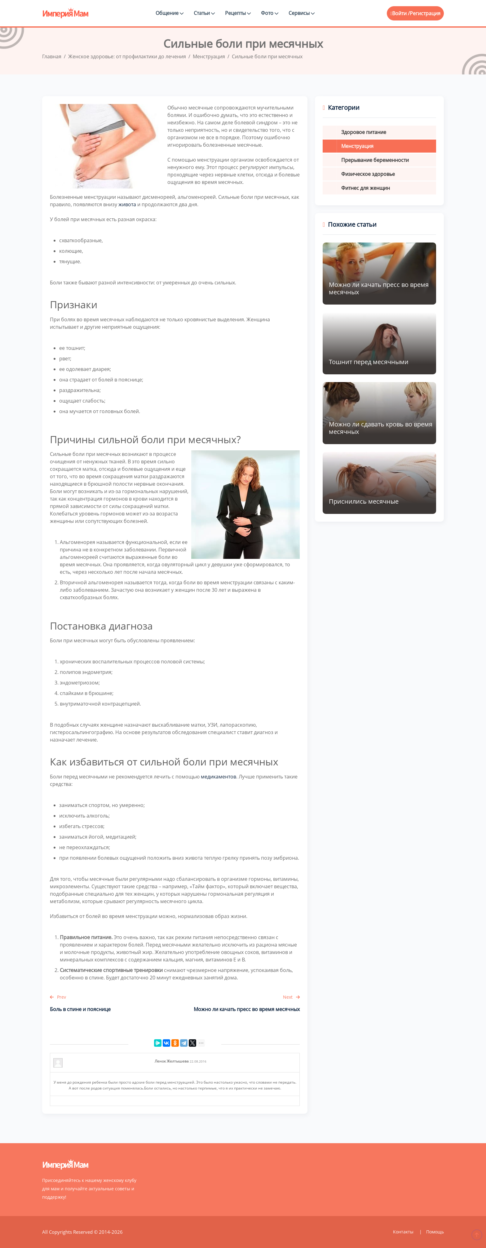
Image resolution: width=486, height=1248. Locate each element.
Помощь (435, 1232)
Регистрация (425, 13)
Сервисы (302, 13)
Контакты (404, 1232)
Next (291, 997)
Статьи (204, 13)
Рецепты (238, 13)
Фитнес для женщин (365, 188)
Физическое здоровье (368, 174)
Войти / (400, 13)
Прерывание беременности (375, 160)
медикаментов (218, 776)
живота (127, 204)
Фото (269, 13)
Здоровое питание (363, 132)
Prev (58, 997)
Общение (169, 13)
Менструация (357, 146)
